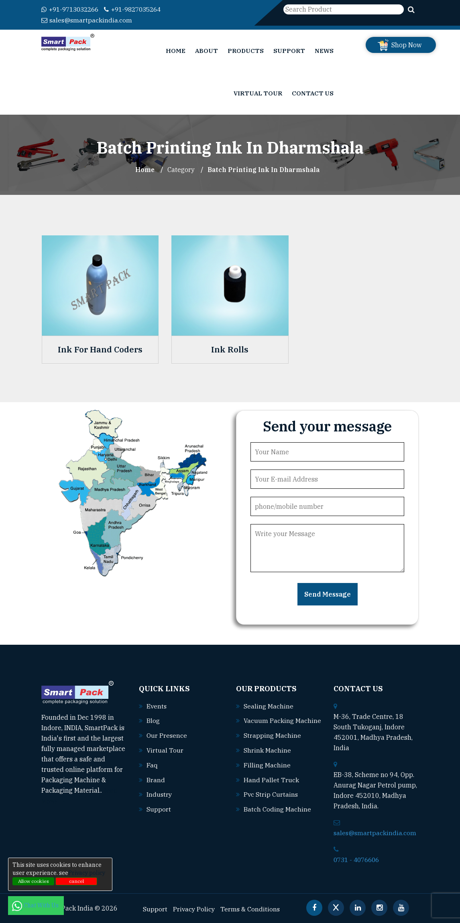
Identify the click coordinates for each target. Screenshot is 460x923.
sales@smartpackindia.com (87, 20)
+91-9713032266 (72, 9)
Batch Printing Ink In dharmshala (263, 169)
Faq (152, 763)
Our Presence (167, 734)
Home (175, 50)
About (206, 50)
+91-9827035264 (140, 9)
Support (289, 50)
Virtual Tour (258, 92)
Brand (156, 777)
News (324, 50)
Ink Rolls (229, 348)
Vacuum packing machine (275, 730)
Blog (153, 719)
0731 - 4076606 (358, 858)
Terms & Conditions (252, 907)
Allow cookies (33, 881)
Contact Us (313, 92)
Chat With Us (36, 905)
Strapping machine (272, 745)
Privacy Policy (194, 907)
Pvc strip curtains (271, 802)
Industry (160, 791)
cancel (76, 881)
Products (246, 50)
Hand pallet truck (271, 788)
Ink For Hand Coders (100, 348)
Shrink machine (267, 759)
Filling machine (267, 773)
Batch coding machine (277, 817)
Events (157, 705)
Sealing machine (268, 705)
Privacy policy (86, 872)
